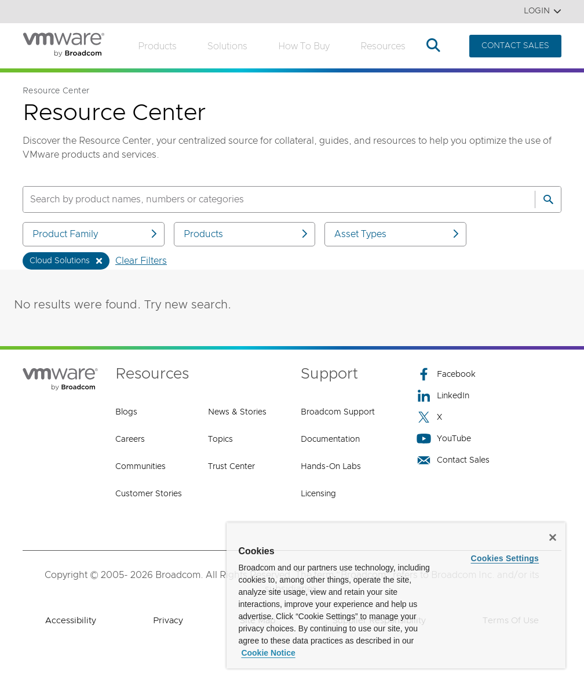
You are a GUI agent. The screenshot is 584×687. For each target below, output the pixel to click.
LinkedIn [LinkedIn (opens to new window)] (443, 395)
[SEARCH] (266, 199)
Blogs (126, 412)
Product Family (95, 234)
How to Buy (304, 46)
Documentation (330, 439)
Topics (220, 439)
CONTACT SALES (515, 46)
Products (157, 46)
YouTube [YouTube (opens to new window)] (444, 438)
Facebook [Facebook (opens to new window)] (446, 374)
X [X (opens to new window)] (429, 417)
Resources (383, 46)
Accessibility (70, 620)
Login (542, 11)
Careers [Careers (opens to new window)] (130, 439)
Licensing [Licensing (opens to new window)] (318, 494)
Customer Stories (148, 494)
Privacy (168, 620)
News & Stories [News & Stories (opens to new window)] (237, 412)
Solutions (227, 46)
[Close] (552, 537)
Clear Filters (141, 261)
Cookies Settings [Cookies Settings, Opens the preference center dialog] (505, 558)
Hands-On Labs (331, 467)
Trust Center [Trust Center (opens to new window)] (231, 467)
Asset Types (397, 234)
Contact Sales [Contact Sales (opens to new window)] (453, 460)
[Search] (548, 199)
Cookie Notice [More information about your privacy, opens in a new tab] (268, 652)
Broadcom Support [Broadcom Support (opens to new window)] (338, 412)
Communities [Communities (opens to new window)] (140, 467)
